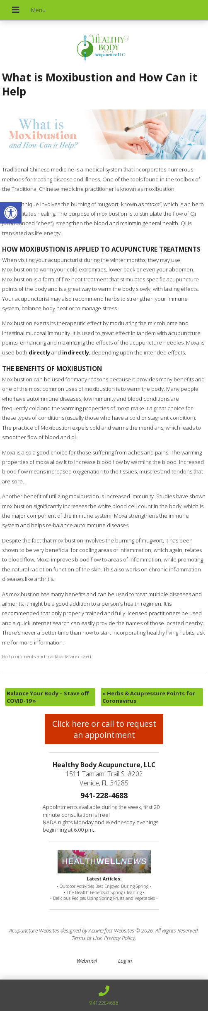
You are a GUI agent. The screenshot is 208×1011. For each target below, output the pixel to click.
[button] (11, 213)
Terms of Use (87, 938)
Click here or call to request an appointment (104, 729)
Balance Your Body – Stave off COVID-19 (48, 697)
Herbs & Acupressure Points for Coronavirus (148, 697)
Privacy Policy (119, 938)
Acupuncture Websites (34, 930)
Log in (125, 960)
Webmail (87, 960)
